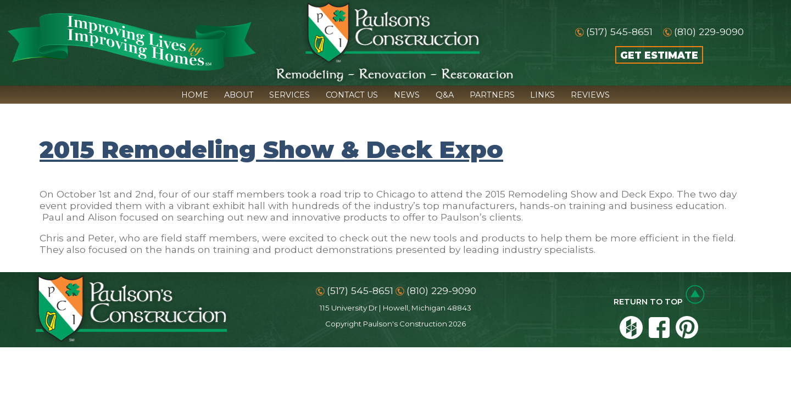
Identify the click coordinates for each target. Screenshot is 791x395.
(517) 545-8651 (619, 31)
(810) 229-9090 (709, 31)
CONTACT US (352, 95)
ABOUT (239, 95)
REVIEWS (590, 95)
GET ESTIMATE (659, 55)
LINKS (542, 95)
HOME (194, 95)
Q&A (445, 95)
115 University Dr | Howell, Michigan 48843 (395, 307)
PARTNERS (492, 95)
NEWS (407, 95)
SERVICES (289, 95)
